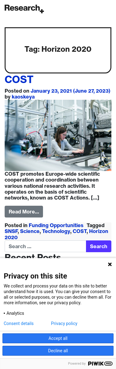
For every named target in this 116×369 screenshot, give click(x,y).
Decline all (58, 350)
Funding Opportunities (56, 225)
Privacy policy (64, 323)
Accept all (58, 338)
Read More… (24, 212)
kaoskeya (23, 97)
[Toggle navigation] (109, 9)
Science (30, 231)
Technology (56, 231)
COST (19, 79)
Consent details (19, 323)
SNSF (11, 231)
